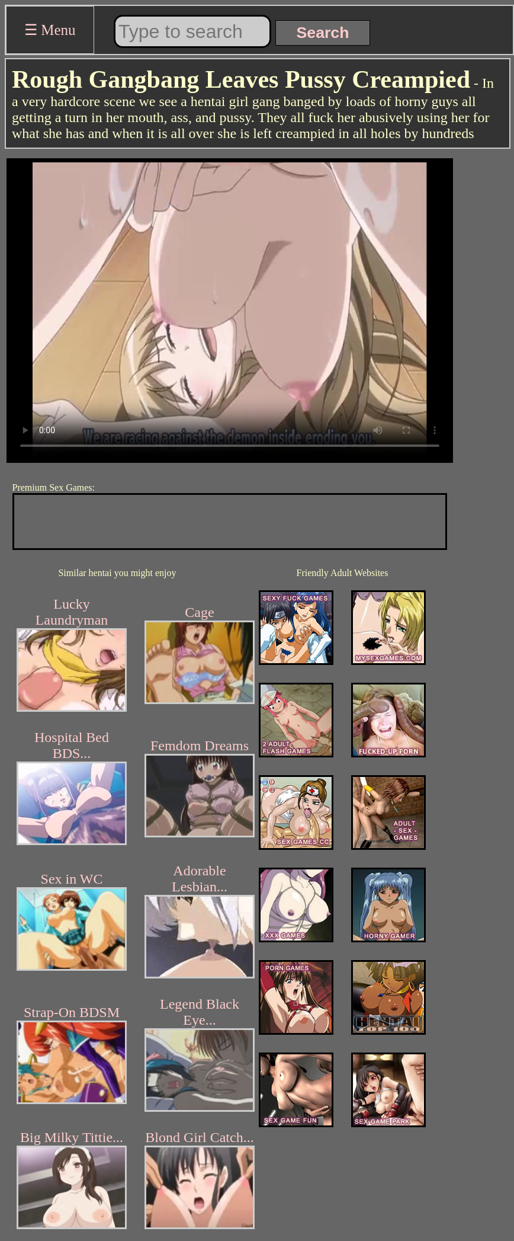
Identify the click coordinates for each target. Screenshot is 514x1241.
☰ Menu (50, 30)
